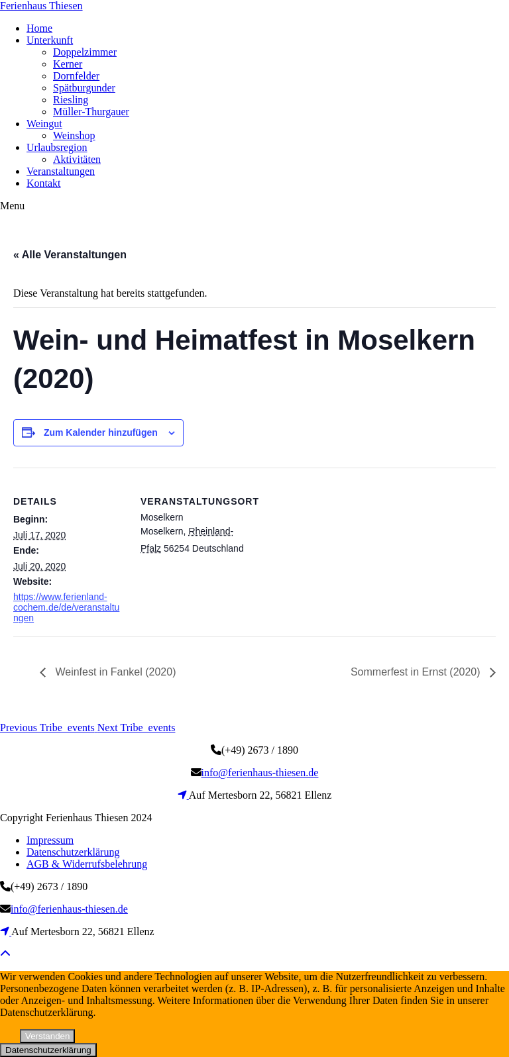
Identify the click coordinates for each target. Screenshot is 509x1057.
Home (39, 28)
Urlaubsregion (57, 147)
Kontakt (44, 183)
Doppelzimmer (85, 52)
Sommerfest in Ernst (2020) (417, 672)
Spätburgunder (84, 87)
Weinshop (74, 135)
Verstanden (47, 1036)
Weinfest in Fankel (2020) (114, 672)
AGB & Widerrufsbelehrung (87, 864)
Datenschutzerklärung (73, 852)
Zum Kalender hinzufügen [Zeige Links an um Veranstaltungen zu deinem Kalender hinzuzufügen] (101, 432)
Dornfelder (76, 75)
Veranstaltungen (61, 171)
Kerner (67, 64)
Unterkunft (50, 40)
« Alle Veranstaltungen (70, 254)
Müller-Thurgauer (91, 111)
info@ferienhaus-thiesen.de (260, 772)
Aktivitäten (77, 159)
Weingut (44, 123)
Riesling (70, 99)
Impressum (50, 840)
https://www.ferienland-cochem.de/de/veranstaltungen (66, 607)
